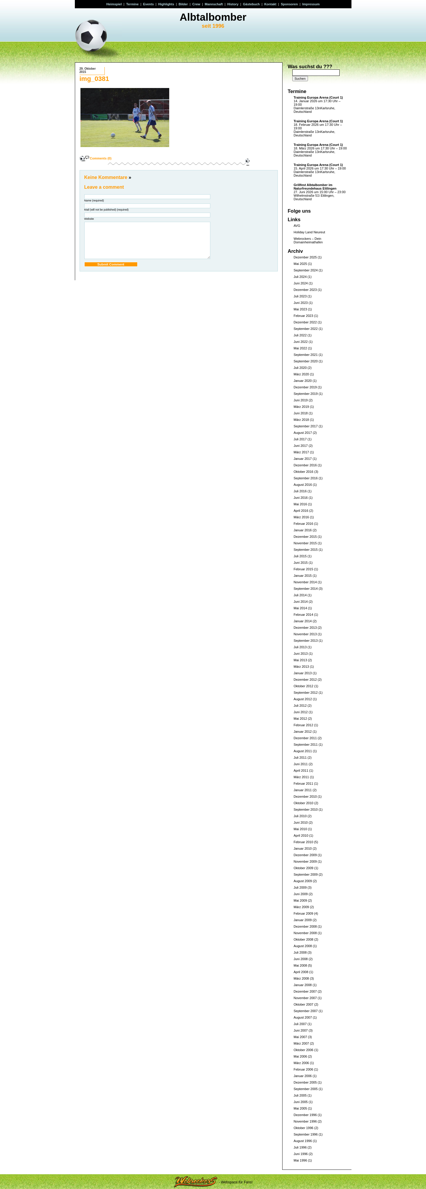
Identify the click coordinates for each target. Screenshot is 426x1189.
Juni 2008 (301, 959)
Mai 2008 (300, 965)
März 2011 (301, 777)
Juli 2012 (300, 705)
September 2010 (306, 809)
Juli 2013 (300, 647)
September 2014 (306, 588)
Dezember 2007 (305, 991)
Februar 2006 (303, 1069)
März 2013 (301, 666)
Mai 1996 (300, 1160)
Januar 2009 (303, 920)
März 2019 (301, 406)
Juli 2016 (300, 491)
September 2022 (306, 328)
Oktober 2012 (304, 686)
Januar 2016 (303, 530)
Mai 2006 (300, 1056)
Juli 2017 (300, 439)
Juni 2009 (301, 894)
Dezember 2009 (305, 855)
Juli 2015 (300, 556)
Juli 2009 (300, 887)
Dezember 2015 (305, 536)
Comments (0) (101, 158)
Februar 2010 (303, 842)
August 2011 (303, 751)
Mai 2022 (300, 348)
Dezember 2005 (305, 1082)
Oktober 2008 (304, 939)
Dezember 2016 (305, 465)
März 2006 (301, 1063)
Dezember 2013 (305, 627)
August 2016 (303, 484)
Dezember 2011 (305, 738)
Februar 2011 (303, 783)
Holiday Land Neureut (309, 232)
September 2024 (306, 270)
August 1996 (303, 1141)
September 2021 (306, 354)
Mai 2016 (300, 504)
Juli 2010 (300, 816)
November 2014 (305, 582)
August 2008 (303, 946)
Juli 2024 (300, 276)
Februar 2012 (303, 725)
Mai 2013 (300, 660)
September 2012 (306, 692)
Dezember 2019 (305, 387)
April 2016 (301, 510)
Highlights (166, 4)
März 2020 (301, 374)
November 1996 (305, 1121)
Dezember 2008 (305, 926)
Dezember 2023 (305, 289)
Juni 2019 (301, 400)
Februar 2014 (303, 614)
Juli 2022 (300, 335)
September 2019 (306, 393)
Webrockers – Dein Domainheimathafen (308, 240)
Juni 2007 (301, 1030)
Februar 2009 (303, 913)
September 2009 (306, 874)
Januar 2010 (303, 848)
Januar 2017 (303, 458)
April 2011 (301, 770)
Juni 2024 (301, 283)
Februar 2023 (303, 315)
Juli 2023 (300, 296)
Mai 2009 (300, 900)
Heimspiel (114, 4)
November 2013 (305, 634)
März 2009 (301, 907)
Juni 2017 (301, 445)
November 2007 (305, 998)
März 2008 (301, 978)
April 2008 (301, 972)
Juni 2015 (301, 562)
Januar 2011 (303, 790)
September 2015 (306, 549)
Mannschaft (214, 4)
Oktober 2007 (304, 1004)
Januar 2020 (303, 380)
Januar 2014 (303, 621)
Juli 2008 (300, 952)
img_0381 (94, 78)
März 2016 (301, 517)
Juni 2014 (301, 601)
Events (148, 4)
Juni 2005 (301, 1102)
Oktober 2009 (304, 868)
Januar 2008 (303, 985)
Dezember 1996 (305, 1115)
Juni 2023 (301, 302)
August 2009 (303, 881)
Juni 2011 (301, 764)
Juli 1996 (300, 1147)
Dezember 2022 (305, 322)
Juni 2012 (301, 712)
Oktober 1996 (304, 1128)
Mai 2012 (300, 718)
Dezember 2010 (305, 796)
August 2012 (303, 699)
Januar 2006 (303, 1076)
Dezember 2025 (305, 257)
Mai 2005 (300, 1108)
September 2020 (306, 361)
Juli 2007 (300, 1024)
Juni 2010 (301, 822)
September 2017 (306, 426)
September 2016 (306, 478)
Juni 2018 (301, 413)
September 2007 (306, 1011)
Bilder (183, 4)
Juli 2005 (300, 1095)
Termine (132, 4)
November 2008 (305, 933)
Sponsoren (289, 4)
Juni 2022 (301, 341)
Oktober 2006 (304, 1050)
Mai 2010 (300, 829)
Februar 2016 (303, 523)
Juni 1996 (301, 1154)
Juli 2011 (300, 757)
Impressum (311, 4)
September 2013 (306, 640)
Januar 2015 (303, 575)
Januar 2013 (303, 673)
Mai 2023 (300, 309)
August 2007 (303, 1017)
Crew (196, 4)
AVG (297, 225)
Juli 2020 (300, 367)
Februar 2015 (303, 569)
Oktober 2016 (304, 471)
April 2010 (301, 835)
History (232, 4)
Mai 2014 (300, 608)
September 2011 (306, 744)
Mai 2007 (300, 1037)
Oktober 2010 (304, 803)
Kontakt (270, 4)
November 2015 (305, 543)
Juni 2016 (301, 497)
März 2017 (301, 452)
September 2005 (306, 1089)
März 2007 (301, 1043)
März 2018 (301, 419)
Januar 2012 (303, 731)
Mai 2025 (300, 264)
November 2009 (305, 861)
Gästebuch (251, 4)
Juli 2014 (300, 595)
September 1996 (306, 1134)
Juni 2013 (301, 653)
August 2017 (303, 432)
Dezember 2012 (305, 679)
